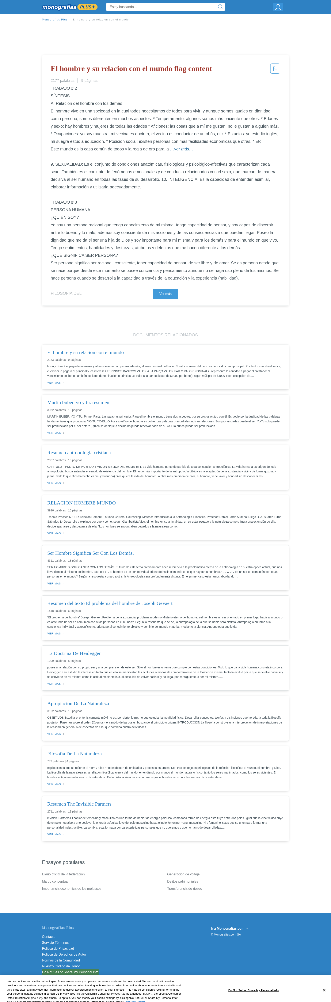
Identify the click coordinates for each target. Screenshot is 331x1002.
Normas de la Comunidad (61, 960)
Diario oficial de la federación (63, 874)
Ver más (165, 294)
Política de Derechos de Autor (64, 954)
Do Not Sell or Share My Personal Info (70, 972)
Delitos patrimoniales (182, 881)
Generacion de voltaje (183, 874)
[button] (275, 70)
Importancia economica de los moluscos (71, 888)
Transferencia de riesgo (184, 888)
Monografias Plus (55, 19)
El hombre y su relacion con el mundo (101, 19)
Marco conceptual (55, 881)
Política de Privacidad (58, 948)
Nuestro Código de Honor (61, 966)
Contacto (48, 936)
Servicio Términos (55, 942)
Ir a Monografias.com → (230, 928)
